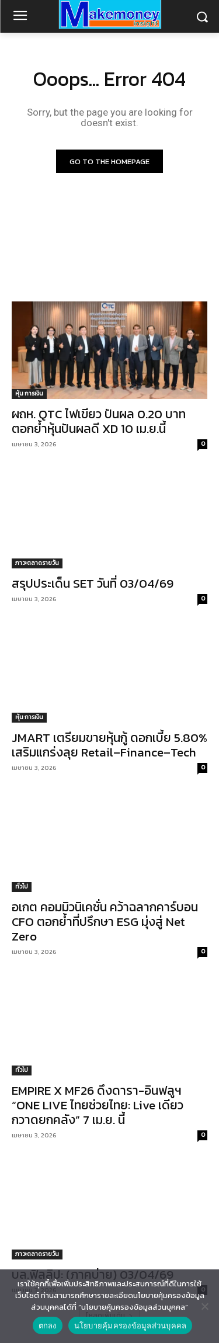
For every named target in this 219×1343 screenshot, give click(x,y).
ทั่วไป (21, 886)
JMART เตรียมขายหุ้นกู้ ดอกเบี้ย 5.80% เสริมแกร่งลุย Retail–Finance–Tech (109, 744)
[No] (204, 1306)
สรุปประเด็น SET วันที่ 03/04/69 (92, 583)
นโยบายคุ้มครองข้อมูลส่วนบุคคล (130, 1325)
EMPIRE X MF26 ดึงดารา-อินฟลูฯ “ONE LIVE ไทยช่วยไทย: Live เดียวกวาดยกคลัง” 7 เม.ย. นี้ (97, 1105)
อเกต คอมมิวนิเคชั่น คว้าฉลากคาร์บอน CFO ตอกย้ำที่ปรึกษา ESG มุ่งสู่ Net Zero (105, 921)
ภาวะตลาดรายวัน (37, 562)
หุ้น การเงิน (29, 393)
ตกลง (48, 1325)
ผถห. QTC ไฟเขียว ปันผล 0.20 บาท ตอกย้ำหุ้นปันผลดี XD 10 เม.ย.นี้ (99, 421)
